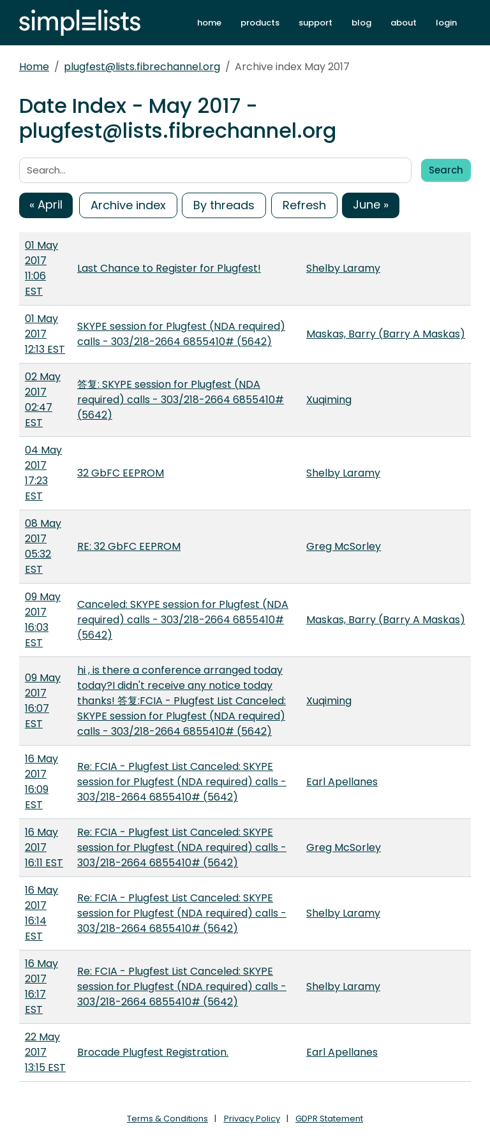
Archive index (128, 205)
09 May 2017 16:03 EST (43, 619)
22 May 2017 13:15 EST (45, 1052)
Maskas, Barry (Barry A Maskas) (385, 334)
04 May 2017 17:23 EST (43, 473)
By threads (224, 205)
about (403, 23)
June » (371, 204)
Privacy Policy (252, 1118)
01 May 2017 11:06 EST (41, 268)
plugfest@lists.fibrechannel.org (142, 66)
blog (361, 23)
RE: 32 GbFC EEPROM (129, 546)
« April (46, 204)
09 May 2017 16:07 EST (43, 700)
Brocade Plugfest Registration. (152, 1052)
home (209, 23)
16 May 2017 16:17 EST (41, 986)
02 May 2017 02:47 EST (43, 399)
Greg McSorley (343, 546)
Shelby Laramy (343, 268)
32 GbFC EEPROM (120, 473)
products (260, 23)
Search (446, 170)
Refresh (304, 205)
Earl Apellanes (342, 781)
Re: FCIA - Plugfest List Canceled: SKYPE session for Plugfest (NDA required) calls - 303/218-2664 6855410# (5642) (181, 781)
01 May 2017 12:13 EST (45, 334)
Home (34, 66)
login (446, 23)
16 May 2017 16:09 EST (41, 781)
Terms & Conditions (167, 1118)
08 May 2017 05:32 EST (43, 546)
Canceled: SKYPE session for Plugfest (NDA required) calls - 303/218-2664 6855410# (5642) (182, 619)
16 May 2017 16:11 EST (44, 847)
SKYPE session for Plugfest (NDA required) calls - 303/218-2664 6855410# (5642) (181, 334)
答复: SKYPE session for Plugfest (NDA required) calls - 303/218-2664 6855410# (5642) (180, 399)
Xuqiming (329, 399)
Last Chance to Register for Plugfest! (169, 268)
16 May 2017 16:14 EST (41, 913)
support (315, 23)
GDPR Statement (329, 1118)
